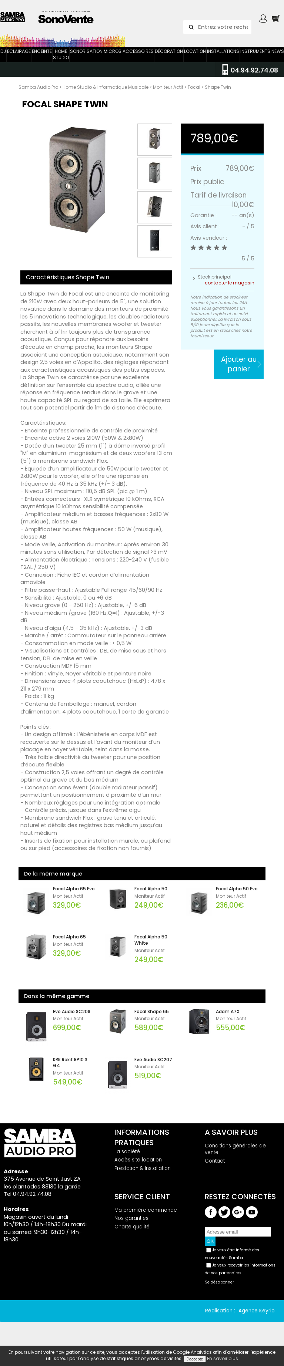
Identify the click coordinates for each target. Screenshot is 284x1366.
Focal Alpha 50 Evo (237, 896)
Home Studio (61, 61)
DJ (3, 58)
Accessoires (138, 58)
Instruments (255, 58)
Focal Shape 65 (151, 1019)
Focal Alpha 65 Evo (74, 896)
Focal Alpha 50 (150, 896)
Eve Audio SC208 (71, 1019)
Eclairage (19, 58)
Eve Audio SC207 (153, 1067)
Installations (223, 58)
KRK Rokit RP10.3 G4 (70, 1070)
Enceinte (42, 58)
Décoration (169, 58)
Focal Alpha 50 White (150, 947)
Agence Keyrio (256, 1318)
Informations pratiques (141, 1144)
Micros (112, 58)
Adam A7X (228, 1019)
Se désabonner (219, 1289)
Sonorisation (86, 58)
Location (195, 58)
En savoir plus (222, 1358)
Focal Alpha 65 (69, 944)
